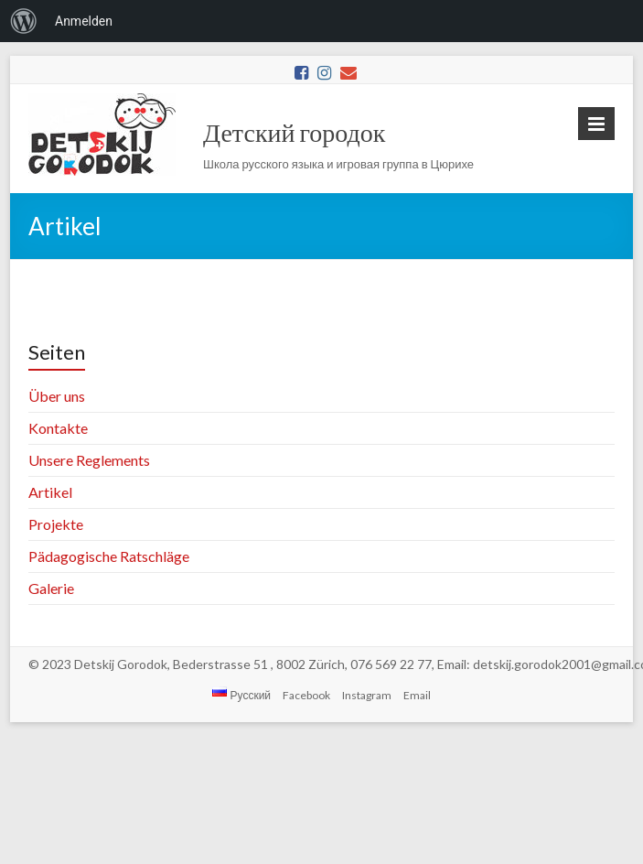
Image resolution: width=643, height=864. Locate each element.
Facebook (306, 695)
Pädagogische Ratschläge (108, 556)
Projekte (55, 524)
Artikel (50, 492)
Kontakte (58, 428)
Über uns (56, 396)
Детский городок (294, 131)
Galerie (51, 588)
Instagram (366, 695)
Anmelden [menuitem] (84, 21)
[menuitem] (24, 21)
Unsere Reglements (89, 460)
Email (417, 695)
